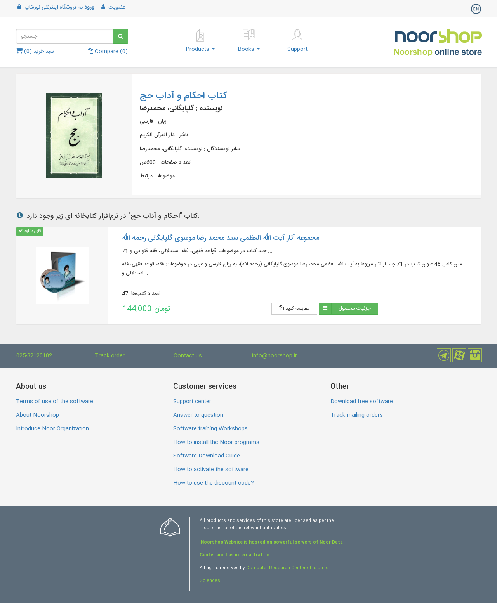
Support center (192, 401)
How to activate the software (210, 469)
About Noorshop (37, 415)
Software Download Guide (206, 456)
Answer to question (198, 415)
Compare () (108, 51)
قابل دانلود (30, 231)
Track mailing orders (356, 415)
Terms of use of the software (54, 401)
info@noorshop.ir (274, 355)
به (55, 7)
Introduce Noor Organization (52, 428)
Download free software (361, 401)
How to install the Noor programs (216, 442)
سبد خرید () (35, 51)
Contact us (188, 355)
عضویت (112, 7)
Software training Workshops (210, 428)
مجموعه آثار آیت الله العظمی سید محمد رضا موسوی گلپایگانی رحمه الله (220, 238)
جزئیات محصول (355, 308)
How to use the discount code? (213, 483)
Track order (110, 355)
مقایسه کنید (294, 308)
